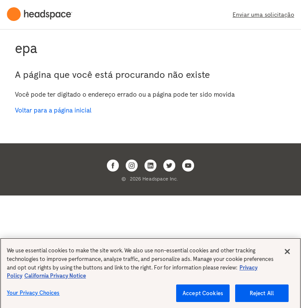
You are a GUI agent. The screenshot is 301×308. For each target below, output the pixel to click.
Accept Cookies (203, 295)
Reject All (262, 295)
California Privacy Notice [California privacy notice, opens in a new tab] (55, 277)
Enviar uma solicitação (263, 14)
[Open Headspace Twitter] (169, 166)
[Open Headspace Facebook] (113, 166)
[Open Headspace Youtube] (188, 166)
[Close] (287, 253)
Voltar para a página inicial (53, 110)
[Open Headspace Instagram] (132, 166)
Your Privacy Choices (33, 294)
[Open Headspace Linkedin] (150, 166)
